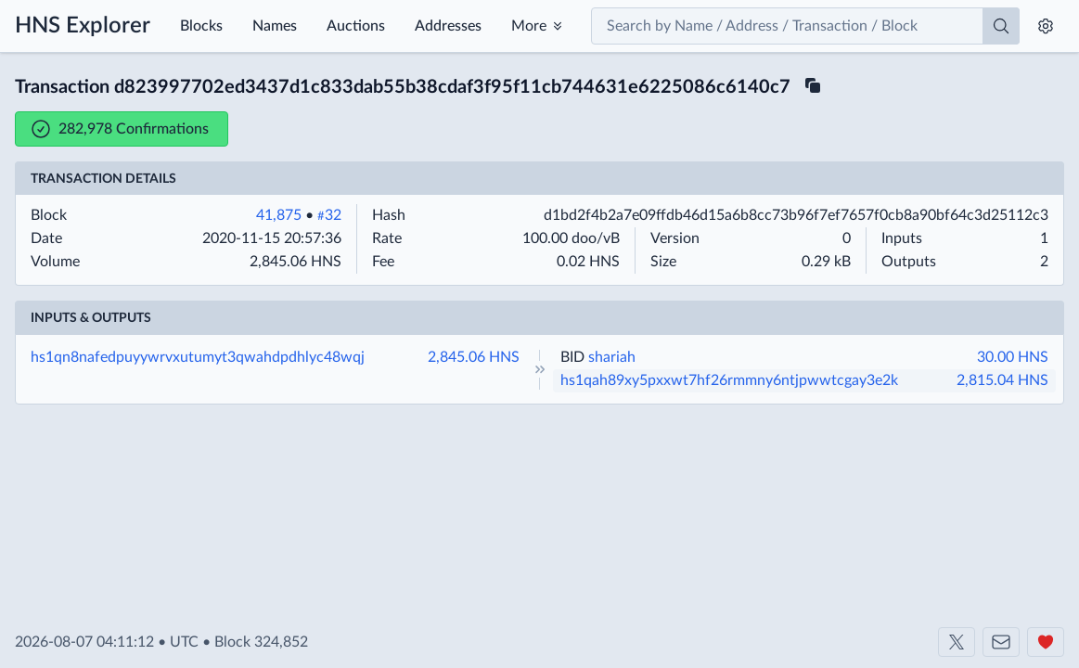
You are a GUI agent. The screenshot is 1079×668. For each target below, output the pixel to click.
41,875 (279, 215)
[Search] (1001, 26)
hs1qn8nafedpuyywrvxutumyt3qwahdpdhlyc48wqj (198, 357)
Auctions (356, 26)
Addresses (448, 26)
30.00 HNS (1012, 357)
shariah (612, 357)
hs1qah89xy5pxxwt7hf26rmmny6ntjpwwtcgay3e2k (729, 380)
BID (572, 357)
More (528, 26)
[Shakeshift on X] (956, 642)
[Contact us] (1001, 642)
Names (274, 26)
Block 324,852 (261, 642)
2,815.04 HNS (1002, 380)
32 (329, 215)
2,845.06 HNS (474, 357)
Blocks (201, 26)
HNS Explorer (82, 26)
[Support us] (1045, 642)
